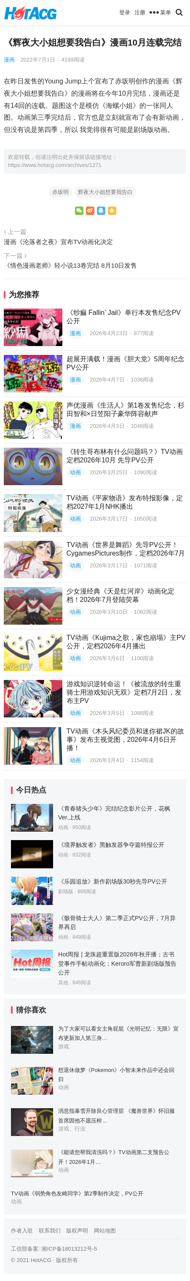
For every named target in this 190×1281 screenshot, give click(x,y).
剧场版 (65, 891)
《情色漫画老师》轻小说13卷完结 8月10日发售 (70, 265)
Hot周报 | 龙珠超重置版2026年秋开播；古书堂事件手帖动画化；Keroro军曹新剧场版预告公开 (117, 963)
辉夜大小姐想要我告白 (105, 192)
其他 (63, 983)
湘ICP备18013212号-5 (69, 1249)
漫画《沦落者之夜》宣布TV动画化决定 (58, 241)
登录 (124, 12)
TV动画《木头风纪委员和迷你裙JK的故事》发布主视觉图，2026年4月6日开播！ (125, 740)
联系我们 (50, 1230)
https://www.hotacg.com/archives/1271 (55, 165)
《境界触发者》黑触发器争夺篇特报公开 (111, 844)
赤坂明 (60, 192)
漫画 (9, 59)
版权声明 (77, 1230)
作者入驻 (22, 1230)
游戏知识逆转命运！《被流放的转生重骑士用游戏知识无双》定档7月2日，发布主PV (124, 692)
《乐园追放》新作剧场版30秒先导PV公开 (112, 881)
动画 (75, 472)
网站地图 (105, 1230)
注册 (139, 12)
